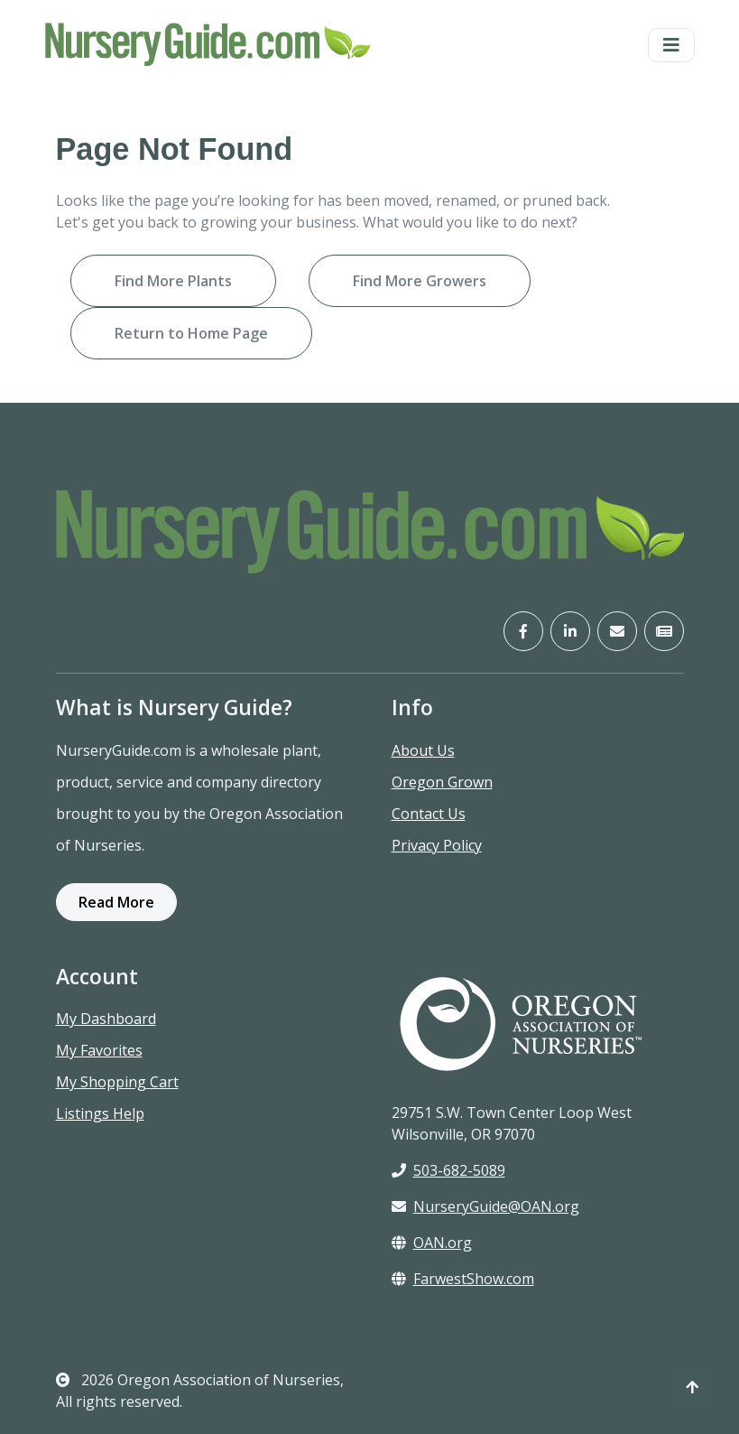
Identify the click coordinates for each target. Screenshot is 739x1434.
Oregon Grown (442, 782)
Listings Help (100, 1113)
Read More (116, 902)
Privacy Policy (437, 845)
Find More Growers (419, 281)
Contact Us (429, 814)
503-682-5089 (448, 1170)
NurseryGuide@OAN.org (485, 1206)
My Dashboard (106, 1019)
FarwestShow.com (463, 1279)
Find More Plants (173, 281)
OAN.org (432, 1242)
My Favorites (99, 1050)
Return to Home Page (191, 333)
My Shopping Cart (117, 1082)
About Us (423, 750)
